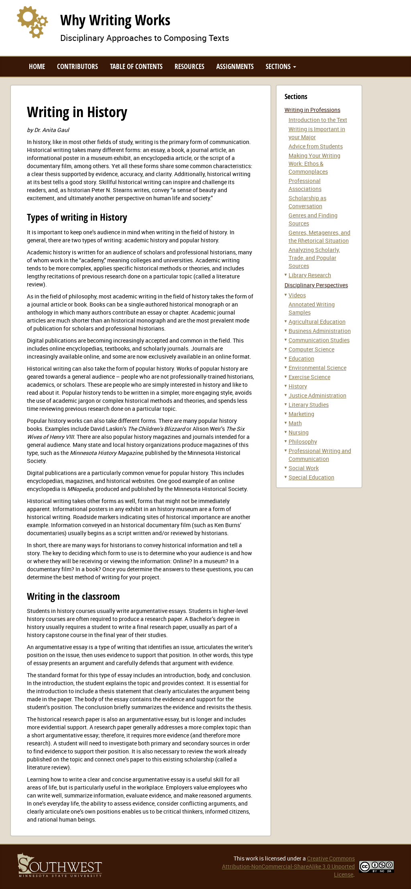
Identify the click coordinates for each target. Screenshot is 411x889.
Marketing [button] (301, 414)
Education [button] (301, 358)
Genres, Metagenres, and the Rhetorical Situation (319, 236)
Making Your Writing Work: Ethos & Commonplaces (314, 163)
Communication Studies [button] (319, 340)
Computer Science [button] (311, 349)
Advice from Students (316, 146)
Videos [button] (297, 295)
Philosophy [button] (303, 441)
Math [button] (295, 423)
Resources (189, 66)
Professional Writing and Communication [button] (320, 455)
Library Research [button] (310, 275)
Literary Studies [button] (309, 404)
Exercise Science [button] (309, 377)
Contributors (77, 66)
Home (37, 66)
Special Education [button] (311, 477)
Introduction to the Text (318, 120)
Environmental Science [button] (317, 367)
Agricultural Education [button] (317, 321)
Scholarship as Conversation (307, 202)
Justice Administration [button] (317, 395)
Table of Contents (136, 66)
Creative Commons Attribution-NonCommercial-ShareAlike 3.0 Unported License (288, 866)
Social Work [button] (304, 468)
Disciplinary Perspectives (316, 285)
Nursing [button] (299, 432)
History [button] (298, 386)
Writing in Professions (312, 110)
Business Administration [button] (320, 331)
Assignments (235, 66)
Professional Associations (305, 185)
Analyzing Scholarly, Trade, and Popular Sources (314, 258)
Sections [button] (281, 66)
